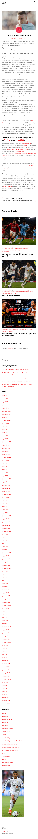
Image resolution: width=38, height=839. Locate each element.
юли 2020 (4, 611)
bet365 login (10, 149)
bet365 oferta (26, 143)
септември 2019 (6, 642)
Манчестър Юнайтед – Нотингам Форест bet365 (15, 369)
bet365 (21, 140)
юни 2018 (4, 688)
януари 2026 (5, 408)
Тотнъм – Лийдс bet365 (11, 296)
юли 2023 (4, 500)
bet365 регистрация (22, 149)
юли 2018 (4, 685)
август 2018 (5, 682)
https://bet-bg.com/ (7, 738)
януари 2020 (5, 630)
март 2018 (5, 697)
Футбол (7, 140)
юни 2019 (4, 651)
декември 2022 (6, 522)
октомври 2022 (6, 528)
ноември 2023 (6, 488)
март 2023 (5, 512)
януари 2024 (5, 482)
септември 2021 (6, 568)
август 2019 (5, 645)
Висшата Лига (6, 765)
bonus (25, 145)
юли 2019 (4, 648)
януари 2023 (5, 519)
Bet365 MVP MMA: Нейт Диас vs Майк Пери (14, 378)
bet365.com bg (6, 734)
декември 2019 (6, 633)
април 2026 (5, 398)
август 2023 (5, 497)
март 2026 (5, 402)
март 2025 (5, 439)
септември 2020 (6, 605)
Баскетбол (18, 153)
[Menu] (34, 2)
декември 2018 (6, 670)
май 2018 (4, 691)
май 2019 (4, 654)
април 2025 (5, 435)
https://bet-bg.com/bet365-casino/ (11, 741)
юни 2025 (4, 429)
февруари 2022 (6, 553)
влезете (10, 348)
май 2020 (4, 617)
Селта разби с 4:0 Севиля (19, 35)
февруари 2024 (6, 479)
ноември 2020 (6, 599)
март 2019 (5, 660)
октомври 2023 (6, 491)
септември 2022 (6, 531)
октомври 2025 (6, 417)
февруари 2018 (6, 700)
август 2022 (5, 534)
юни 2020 (4, 614)
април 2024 (5, 472)
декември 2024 (6, 448)
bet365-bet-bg (6, 731)
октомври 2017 (6, 703)
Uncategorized (6, 756)
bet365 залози (7, 186)
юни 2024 (4, 466)
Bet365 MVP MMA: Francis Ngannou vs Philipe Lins (16, 381)
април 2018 (5, 694)
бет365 (26, 250)
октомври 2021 (6, 565)
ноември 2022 (6, 525)
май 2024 (4, 469)
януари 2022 (5, 556)
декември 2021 (6, 559)
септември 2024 (6, 457)
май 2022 (4, 543)
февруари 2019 (6, 663)
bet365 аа (5, 725)
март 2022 (5, 549)
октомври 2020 (6, 602)
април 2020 (5, 620)
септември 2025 (6, 420)
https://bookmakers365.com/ (10, 750)
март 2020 (5, 623)
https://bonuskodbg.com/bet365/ (11, 250)
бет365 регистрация (11, 293)
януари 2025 (5, 445)
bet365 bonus (20, 151)
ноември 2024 (6, 451)
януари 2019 (5, 666)
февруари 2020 (6, 626)
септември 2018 (6, 679)
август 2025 (5, 423)
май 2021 (4, 580)
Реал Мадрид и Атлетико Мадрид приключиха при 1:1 (18, 201)
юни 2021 (4, 577)
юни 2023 (4, 503)
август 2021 (5, 571)
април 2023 (5, 509)
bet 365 (4, 247)
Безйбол (24, 153)
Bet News (14, 38)
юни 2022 (4, 540)
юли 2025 (4, 426)
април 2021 (5, 583)
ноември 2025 (6, 414)
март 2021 (5, 586)
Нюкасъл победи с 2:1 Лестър (13, 198)
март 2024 (5, 475)
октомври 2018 (6, 676)
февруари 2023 (6, 516)
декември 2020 (6, 596)
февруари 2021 (6, 589)
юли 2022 (4, 537)
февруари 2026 (6, 405)
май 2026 (4, 395)
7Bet (4, 831)
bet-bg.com (9, 247)
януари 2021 (5, 593)
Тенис (29, 153)
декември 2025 (6, 411)
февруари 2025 (6, 442)
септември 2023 (6, 494)
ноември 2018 (6, 673)
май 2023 (4, 506)
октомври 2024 (6, 454)
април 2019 (5, 657)
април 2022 (5, 546)
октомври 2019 (6, 639)
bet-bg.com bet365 (7, 719)
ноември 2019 (6, 636)
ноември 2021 (6, 562)
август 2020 (5, 608)
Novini (20, 38)
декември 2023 (6, 485)
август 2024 (5, 460)
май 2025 (4, 432)
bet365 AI (5, 722)
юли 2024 (4, 463)
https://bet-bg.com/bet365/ (22, 248)
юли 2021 (4, 574)
